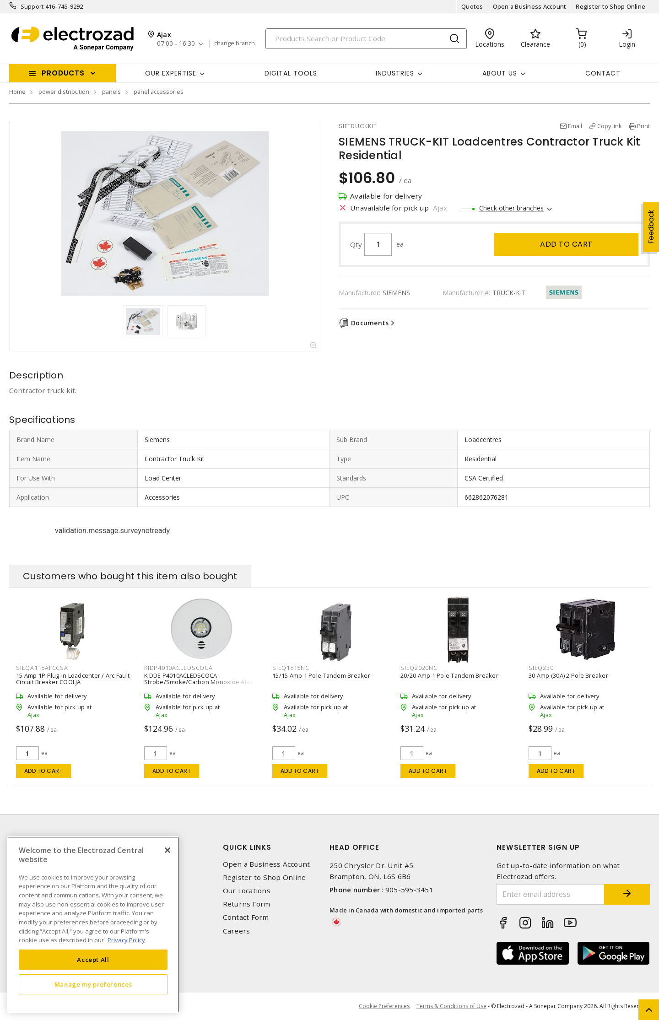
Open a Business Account (530, 6)
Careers (236, 931)
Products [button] (63, 73)
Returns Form (246, 904)
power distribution (63, 91)
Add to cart (566, 244)
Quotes (472, 6)
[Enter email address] (551, 894)
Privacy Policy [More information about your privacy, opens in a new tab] (126, 940)
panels (111, 91)
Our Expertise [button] (170, 73)
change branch (234, 43)
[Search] (366, 38)
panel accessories (159, 91)
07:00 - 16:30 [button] (176, 44)
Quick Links (247, 847)
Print (643, 126)
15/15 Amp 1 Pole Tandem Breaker (321, 675)
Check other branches (511, 208)
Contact (603, 73)
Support (32, 6)
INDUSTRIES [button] (395, 73)
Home (17, 91)
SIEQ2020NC (419, 668)
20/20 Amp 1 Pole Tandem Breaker (449, 675)
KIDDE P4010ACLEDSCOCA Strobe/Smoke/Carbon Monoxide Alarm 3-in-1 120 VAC (200, 681)
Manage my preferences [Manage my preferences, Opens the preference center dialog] (93, 984)
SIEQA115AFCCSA (42, 668)
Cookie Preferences (384, 1006)
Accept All (93, 959)
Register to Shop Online (610, 6)
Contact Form (246, 917)
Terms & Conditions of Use (451, 1006)
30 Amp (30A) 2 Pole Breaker (568, 675)
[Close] (167, 850)
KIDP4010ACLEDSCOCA (178, 668)
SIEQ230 (541, 668)
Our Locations (246, 890)
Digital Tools (291, 73)
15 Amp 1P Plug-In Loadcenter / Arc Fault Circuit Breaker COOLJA (73, 678)
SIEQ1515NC (290, 668)
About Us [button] (499, 73)
